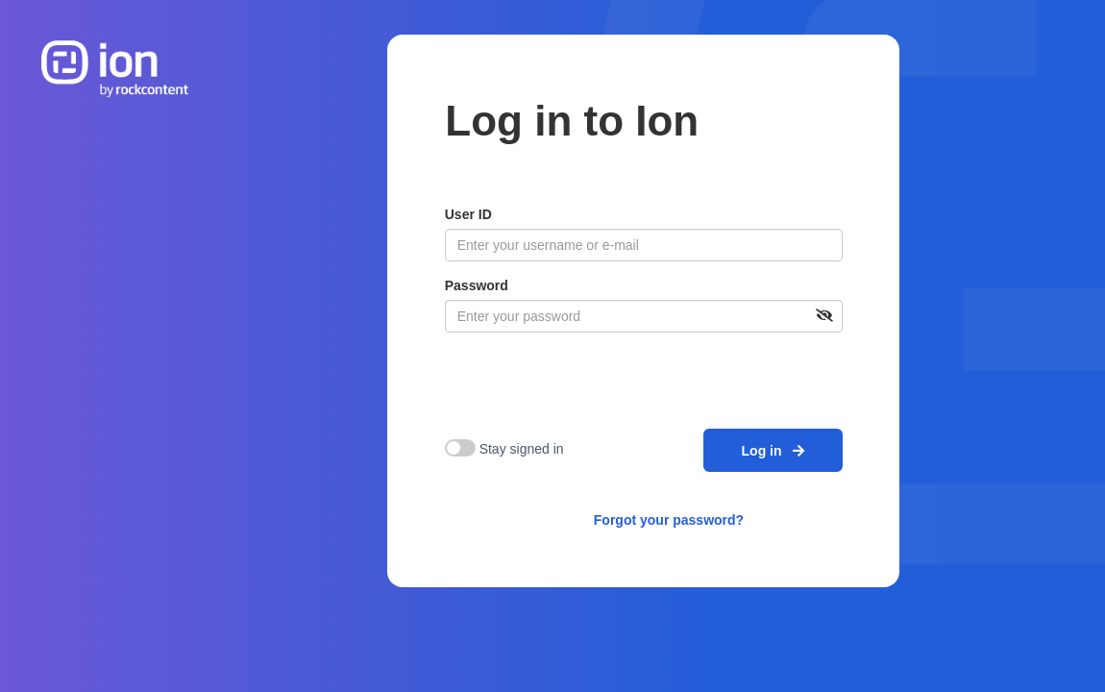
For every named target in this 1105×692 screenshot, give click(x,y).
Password (476, 285)
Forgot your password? (669, 520)
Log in (773, 450)
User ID (468, 214)
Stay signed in (521, 449)
